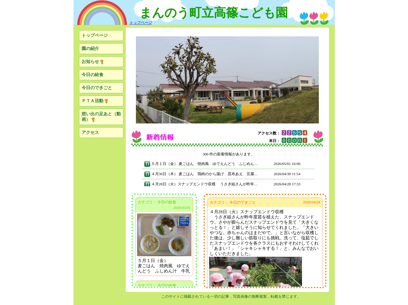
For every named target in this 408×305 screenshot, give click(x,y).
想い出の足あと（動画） (101, 117)
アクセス (90, 132)
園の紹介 (90, 48)
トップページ (95, 35)
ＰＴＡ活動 (95, 100)
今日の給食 (92, 74)
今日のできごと (97, 87)
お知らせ (93, 61)
